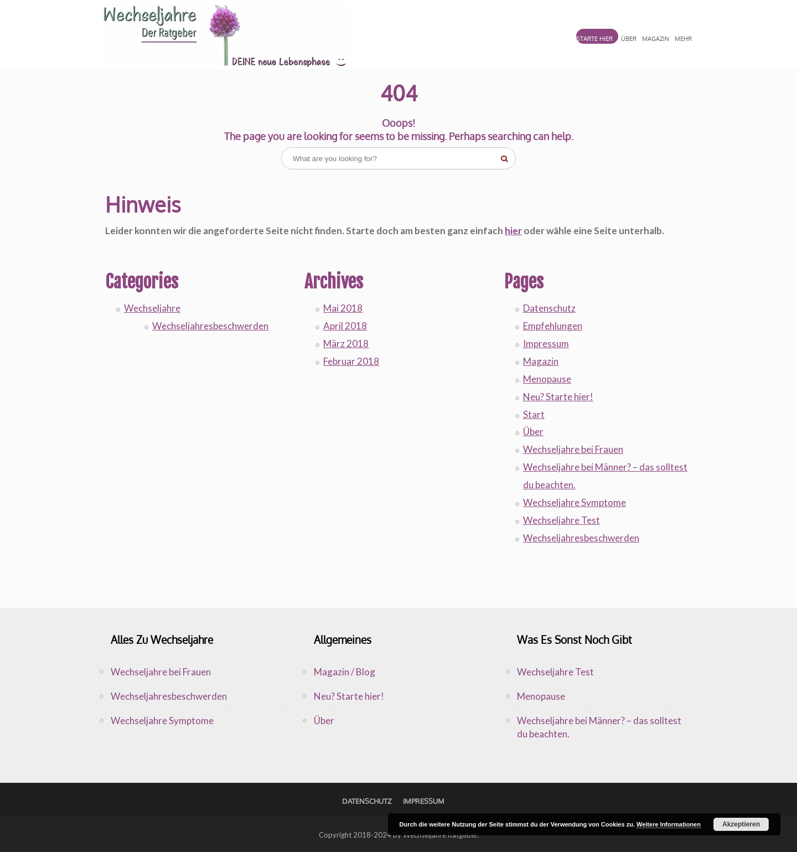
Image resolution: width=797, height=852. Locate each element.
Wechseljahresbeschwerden (210, 326)
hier (513, 230)
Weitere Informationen (668, 824)
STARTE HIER (594, 39)
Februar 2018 (351, 361)
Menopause (547, 379)
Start (534, 414)
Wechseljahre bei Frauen (573, 449)
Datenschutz (549, 308)
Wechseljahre (152, 308)
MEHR (683, 39)
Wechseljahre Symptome (574, 502)
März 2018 (346, 343)
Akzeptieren (741, 824)
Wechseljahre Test (561, 520)
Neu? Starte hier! (558, 396)
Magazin (540, 361)
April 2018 (345, 326)
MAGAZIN (655, 39)
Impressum (546, 343)
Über (533, 431)
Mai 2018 (343, 308)
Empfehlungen (552, 326)
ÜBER (628, 39)
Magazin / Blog (344, 672)
